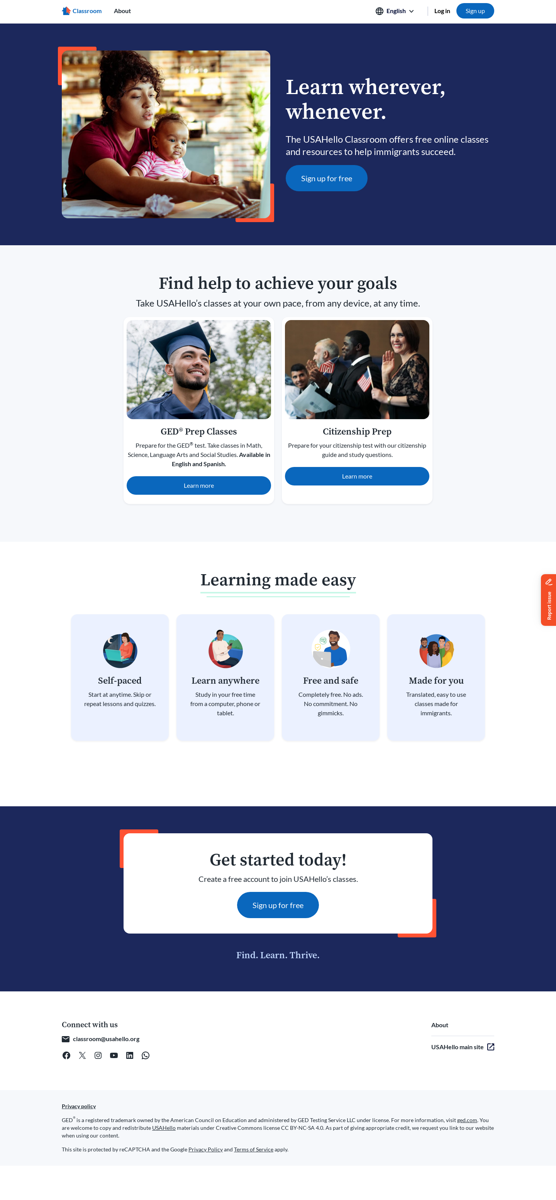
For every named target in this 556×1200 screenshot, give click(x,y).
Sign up (475, 10)
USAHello (164, 1127)
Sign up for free (326, 178)
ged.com (467, 1120)
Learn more (199, 485)
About (122, 10)
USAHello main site (457, 1046)
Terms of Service (253, 1149)
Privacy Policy (205, 1149)
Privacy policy (79, 1106)
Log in (442, 10)
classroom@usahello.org (106, 1038)
